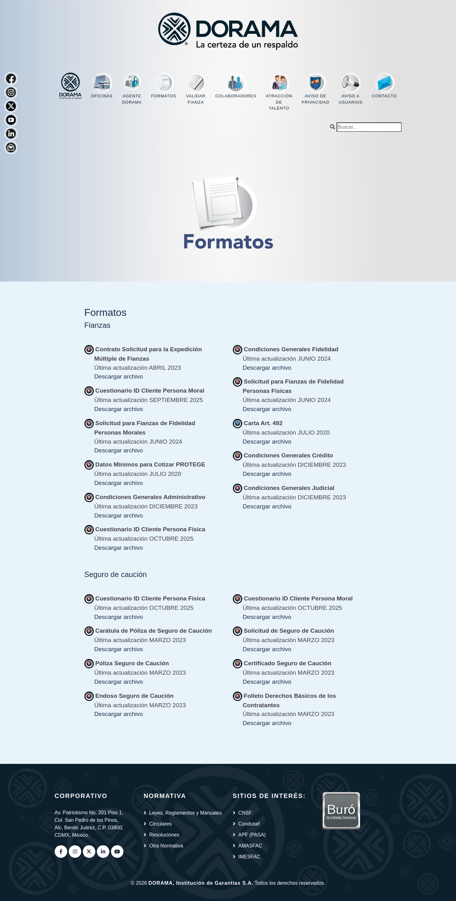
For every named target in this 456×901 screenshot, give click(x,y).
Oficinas (102, 85)
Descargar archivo (118, 376)
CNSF (245, 813)
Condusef (249, 823)
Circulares (160, 823)
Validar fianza (196, 89)
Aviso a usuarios (351, 89)
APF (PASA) (252, 834)
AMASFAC (250, 845)
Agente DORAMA (132, 89)
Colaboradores (235, 85)
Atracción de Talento (279, 92)
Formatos (163, 85)
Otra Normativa (166, 845)
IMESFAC (249, 856)
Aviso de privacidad (315, 89)
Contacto (384, 85)
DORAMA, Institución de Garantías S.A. (200, 883)
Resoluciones (164, 834)
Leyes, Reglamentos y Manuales (185, 813)
